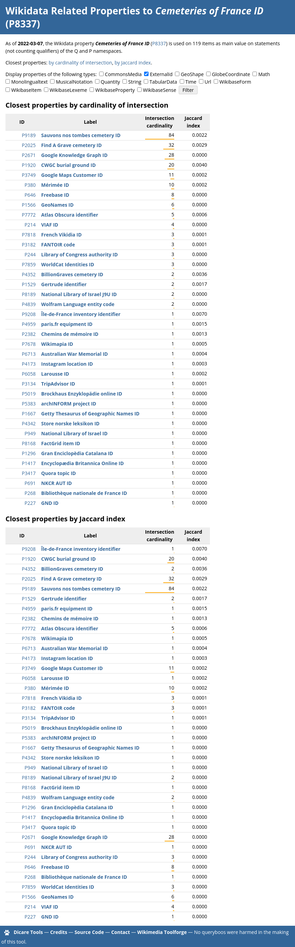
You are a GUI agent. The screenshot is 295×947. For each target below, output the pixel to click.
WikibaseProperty (115, 90)
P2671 (29, 155)
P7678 (29, 344)
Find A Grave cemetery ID (71, 145)
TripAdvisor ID (58, 383)
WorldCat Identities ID (67, 264)
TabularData (163, 81)
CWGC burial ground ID (68, 165)
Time (190, 81)
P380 (30, 185)
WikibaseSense (159, 90)
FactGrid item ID (60, 443)
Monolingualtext (29, 81)
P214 (30, 224)
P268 (30, 493)
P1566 (29, 205)
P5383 (29, 403)
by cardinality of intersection (80, 62)
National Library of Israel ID (74, 433)
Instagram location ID (67, 364)
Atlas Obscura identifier (69, 214)
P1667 (29, 413)
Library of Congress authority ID (79, 254)
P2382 (29, 334)
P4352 (29, 274)
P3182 (29, 244)
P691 (30, 483)
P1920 (29, 165)
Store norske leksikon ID (70, 423)
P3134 (29, 383)
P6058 (29, 374)
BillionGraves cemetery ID (72, 274)
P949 (30, 433)
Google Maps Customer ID (72, 175)
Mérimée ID (55, 185)
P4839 (29, 304)
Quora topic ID (58, 473)
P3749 (29, 175)
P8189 (29, 294)
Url (207, 81)
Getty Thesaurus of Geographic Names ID (90, 413)
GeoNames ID (57, 205)
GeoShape (192, 74)
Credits (58, 932)
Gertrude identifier (63, 284)
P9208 (29, 314)
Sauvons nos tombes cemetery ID (80, 135)
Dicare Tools (28, 932)
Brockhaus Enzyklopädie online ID (81, 393)
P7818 (29, 234)
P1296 (29, 453)
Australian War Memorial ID (74, 354)
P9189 (29, 135)
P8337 (159, 43)
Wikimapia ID (57, 344)
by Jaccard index (133, 62)
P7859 (29, 264)
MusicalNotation (74, 81)
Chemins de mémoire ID (69, 334)
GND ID (50, 503)
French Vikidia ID (61, 234)
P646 (30, 195)
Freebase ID (55, 195)
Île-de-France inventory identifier (80, 314)
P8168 (29, 443)
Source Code (89, 932)
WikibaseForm (235, 81)
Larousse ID (55, 374)
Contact (120, 932)
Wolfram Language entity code (78, 304)
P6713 (29, 354)
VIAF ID (49, 224)
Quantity (110, 81)
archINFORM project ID (68, 403)
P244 (30, 254)
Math (264, 74)
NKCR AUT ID (56, 483)
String (134, 81)
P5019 (29, 393)
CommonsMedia (123, 74)
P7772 (29, 214)
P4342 (29, 423)
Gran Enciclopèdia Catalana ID (77, 453)
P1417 (29, 463)
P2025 (29, 145)
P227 (30, 503)
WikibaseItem (26, 90)
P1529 (29, 284)
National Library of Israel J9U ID (79, 294)
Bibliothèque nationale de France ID (84, 493)
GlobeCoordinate (231, 74)
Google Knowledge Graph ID (74, 155)
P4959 (29, 324)
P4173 (29, 364)
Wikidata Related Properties (72, 10)
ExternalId (161, 74)
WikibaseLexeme (68, 90)
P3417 (29, 473)
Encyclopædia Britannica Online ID (82, 463)
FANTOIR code (58, 244)
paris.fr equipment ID (67, 324)
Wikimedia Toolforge (162, 932)
